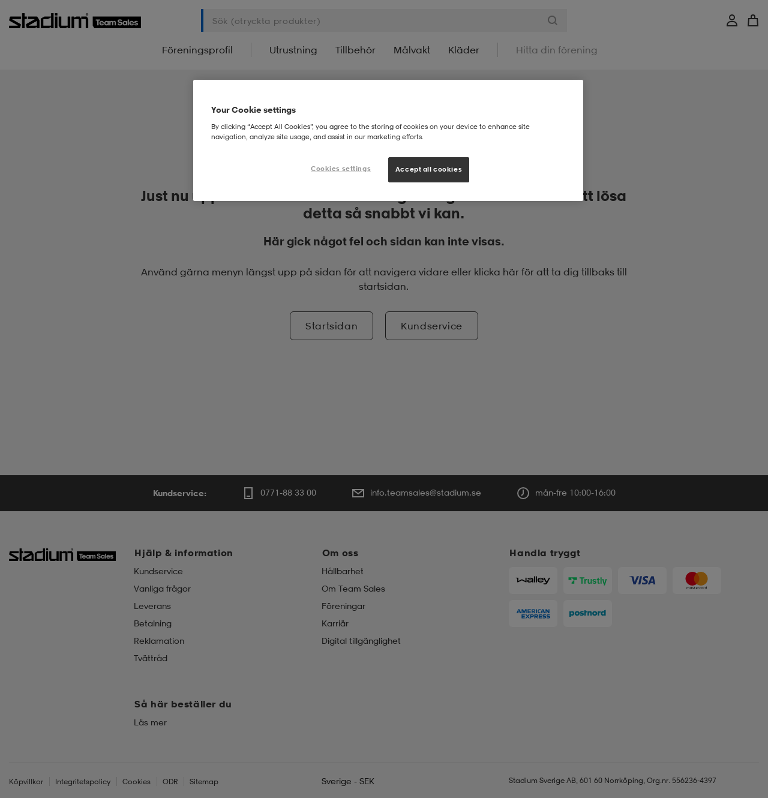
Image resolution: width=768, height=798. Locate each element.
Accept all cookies (428, 169)
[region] (388, 140)
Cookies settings (341, 168)
